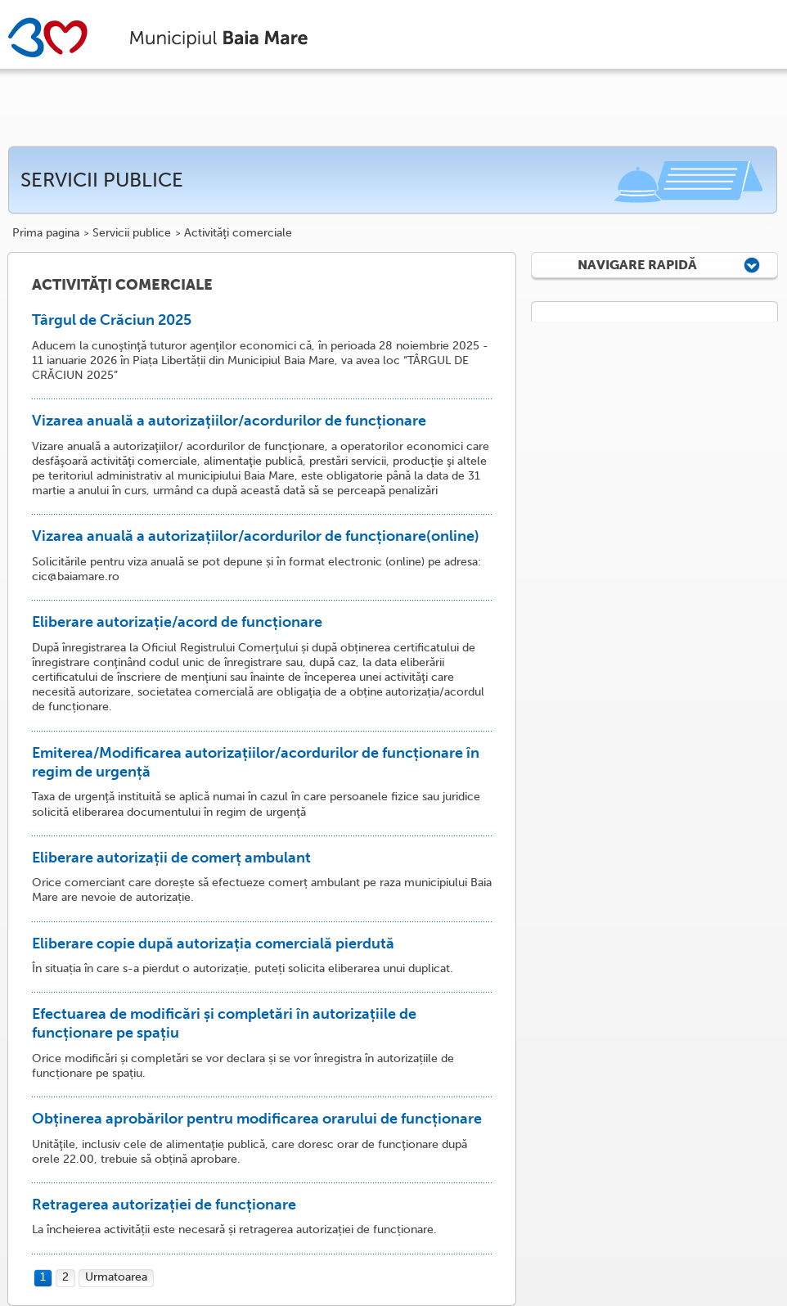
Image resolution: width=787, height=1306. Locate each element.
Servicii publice (131, 233)
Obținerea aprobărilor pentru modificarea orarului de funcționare (257, 1119)
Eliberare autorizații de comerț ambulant (171, 858)
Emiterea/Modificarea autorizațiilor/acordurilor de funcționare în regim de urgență (255, 762)
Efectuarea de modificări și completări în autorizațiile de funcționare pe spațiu (224, 1023)
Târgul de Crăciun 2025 (111, 320)
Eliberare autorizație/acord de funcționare (177, 622)
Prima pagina (45, 233)
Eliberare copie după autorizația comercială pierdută (213, 943)
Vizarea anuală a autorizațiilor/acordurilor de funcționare (229, 421)
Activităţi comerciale (238, 233)
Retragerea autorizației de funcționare (164, 1205)
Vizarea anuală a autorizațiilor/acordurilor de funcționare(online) (255, 536)
